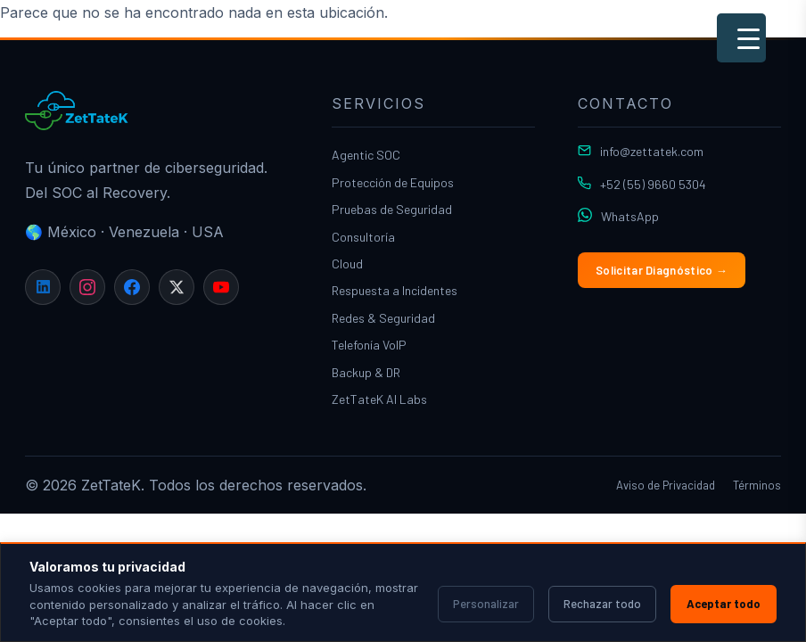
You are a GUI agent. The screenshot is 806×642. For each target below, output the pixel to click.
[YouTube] (221, 287)
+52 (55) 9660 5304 (653, 184)
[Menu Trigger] (741, 37)
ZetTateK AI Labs (379, 399)
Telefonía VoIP (369, 344)
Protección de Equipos (393, 182)
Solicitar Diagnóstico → (662, 270)
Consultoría (363, 236)
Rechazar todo (602, 604)
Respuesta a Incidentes (394, 290)
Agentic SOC (366, 154)
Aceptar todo (724, 604)
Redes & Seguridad (383, 317)
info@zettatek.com (651, 151)
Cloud (347, 263)
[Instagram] (87, 287)
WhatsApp (630, 216)
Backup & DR (366, 372)
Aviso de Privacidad (665, 485)
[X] (176, 287)
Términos (757, 485)
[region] (403, 592)
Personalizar (486, 604)
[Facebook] (132, 287)
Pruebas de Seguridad (392, 209)
